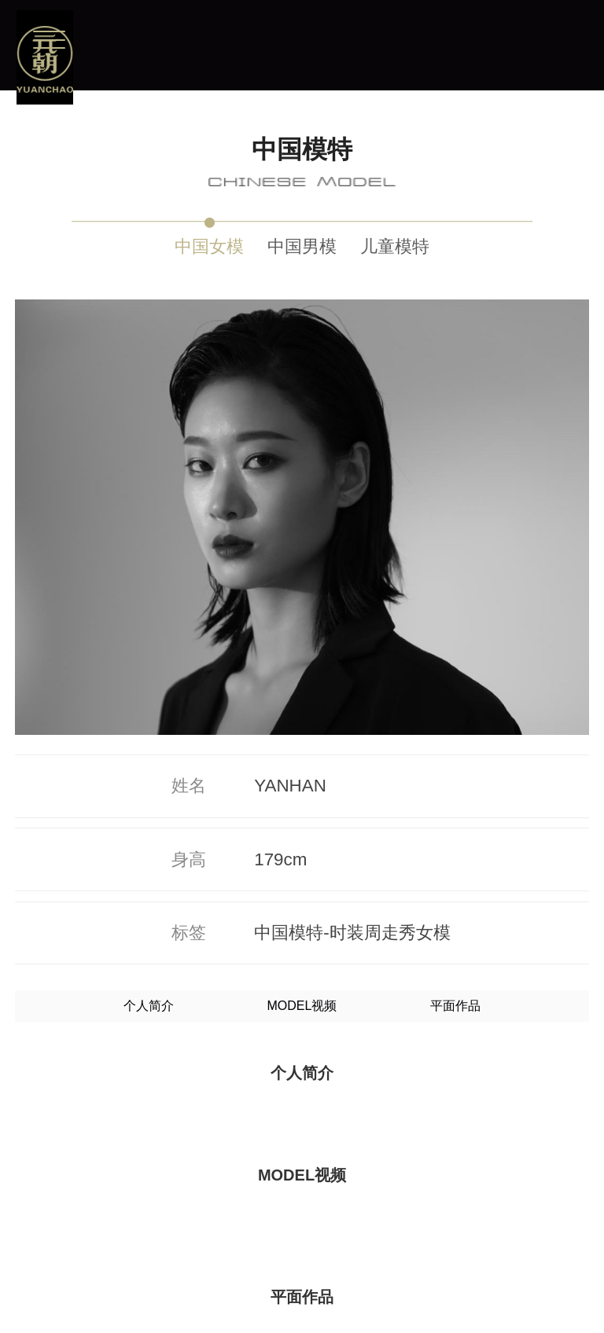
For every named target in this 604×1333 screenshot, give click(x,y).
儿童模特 (394, 246)
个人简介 (148, 587)
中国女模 (209, 246)
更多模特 (302, 1272)
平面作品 (455, 587)
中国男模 (302, 246)
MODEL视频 (302, 587)
